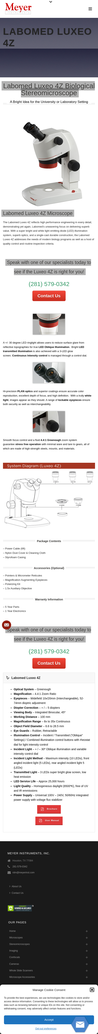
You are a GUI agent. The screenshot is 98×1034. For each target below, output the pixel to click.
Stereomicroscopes (19, 944)
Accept (49, 1019)
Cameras (14, 964)
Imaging (13, 950)
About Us (15, 886)
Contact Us (48, 295)
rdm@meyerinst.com (24, 872)
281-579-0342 (20, 866)
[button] (92, 990)
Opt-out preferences (45, 1028)
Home (12, 931)
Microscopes (16, 937)
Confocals (14, 957)
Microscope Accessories (22, 977)
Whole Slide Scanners (21, 970)
